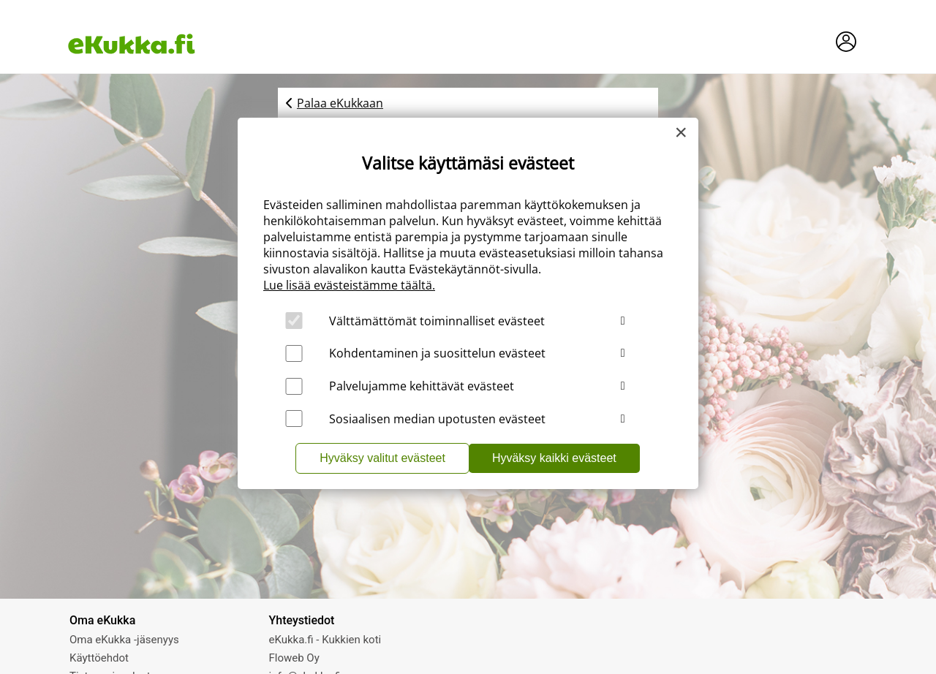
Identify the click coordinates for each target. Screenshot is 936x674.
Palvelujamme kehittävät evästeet (421, 386)
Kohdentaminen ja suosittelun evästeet (437, 353)
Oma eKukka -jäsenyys (124, 639)
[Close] (680, 132)
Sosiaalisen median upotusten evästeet (437, 419)
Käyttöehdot (99, 657)
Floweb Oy (294, 657)
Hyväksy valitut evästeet (382, 458)
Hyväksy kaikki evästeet (554, 458)
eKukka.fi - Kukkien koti (325, 639)
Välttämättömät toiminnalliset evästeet (437, 321)
